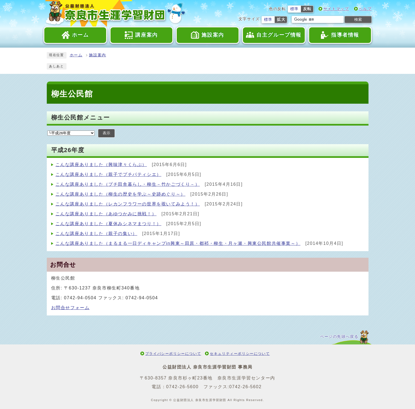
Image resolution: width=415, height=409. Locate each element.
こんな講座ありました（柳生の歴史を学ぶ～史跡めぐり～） (120, 194)
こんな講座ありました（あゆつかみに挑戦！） (106, 213)
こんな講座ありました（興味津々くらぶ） (101, 164)
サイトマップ (336, 9)
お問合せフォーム (70, 307)
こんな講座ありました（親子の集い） (96, 233)
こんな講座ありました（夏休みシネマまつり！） (108, 223)
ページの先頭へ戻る (339, 337)
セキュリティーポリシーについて (240, 354)
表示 (106, 133)
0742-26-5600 (182, 386)
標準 (294, 9)
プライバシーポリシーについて (173, 354)
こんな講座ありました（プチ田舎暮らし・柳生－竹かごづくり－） (128, 184)
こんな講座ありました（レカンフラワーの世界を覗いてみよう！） (128, 204)
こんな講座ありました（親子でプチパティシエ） (108, 174)
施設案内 (97, 55)
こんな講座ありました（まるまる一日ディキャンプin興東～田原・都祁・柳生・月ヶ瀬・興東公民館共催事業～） (178, 243)
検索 (358, 19)
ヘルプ (365, 9)
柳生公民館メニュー (80, 117)
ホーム (76, 55)
